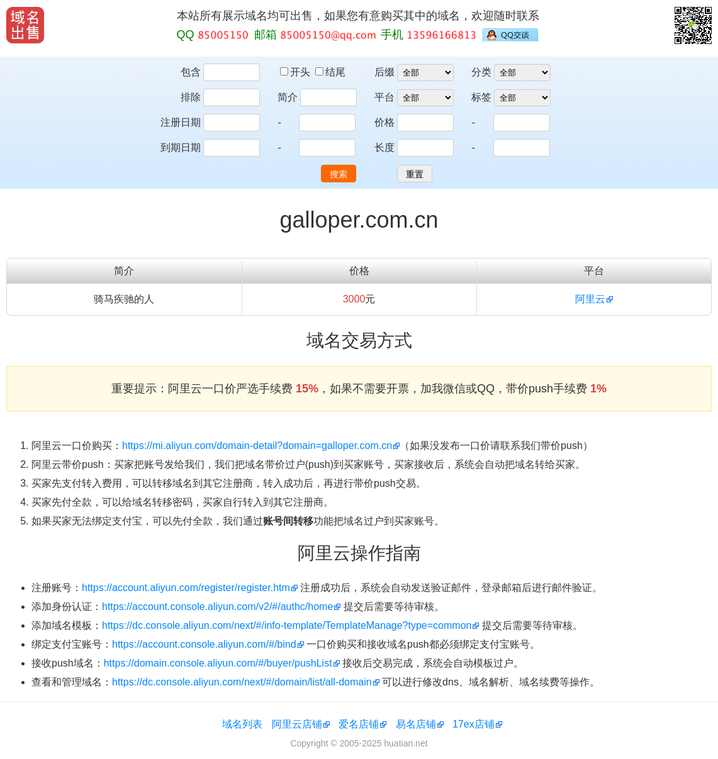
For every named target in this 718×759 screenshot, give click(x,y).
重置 (415, 174)
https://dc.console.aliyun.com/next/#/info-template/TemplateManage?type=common (286, 625)
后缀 (384, 72)
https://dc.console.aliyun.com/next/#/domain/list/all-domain (242, 682)
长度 (384, 147)
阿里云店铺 (297, 724)
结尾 (330, 72)
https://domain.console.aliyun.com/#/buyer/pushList (218, 663)
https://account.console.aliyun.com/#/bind (204, 644)
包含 (191, 72)
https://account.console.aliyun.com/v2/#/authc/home (217, 606)
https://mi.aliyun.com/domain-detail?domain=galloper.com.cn (257, 445)
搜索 (338, 174)
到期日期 (180, 147)
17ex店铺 (473, 724)
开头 (296, 72)
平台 (384, 97)
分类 (481, 72)
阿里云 (590, 299)
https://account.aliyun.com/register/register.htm (186, 587)
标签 (481, 97)
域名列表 (242, 724)
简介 (288, 97)
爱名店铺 (359, 724)
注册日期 (180, 122)
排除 (191, 97)
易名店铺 (416, 724)
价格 (384, 122)
